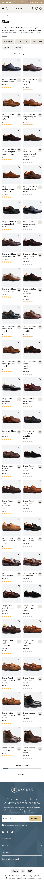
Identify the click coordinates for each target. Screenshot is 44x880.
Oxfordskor (22, 42)
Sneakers (8, 42)
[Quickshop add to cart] (19, 80)
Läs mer (4, 36)
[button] (16, 2)
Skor (8, 16)
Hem (3, 16)
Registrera (35, 818)
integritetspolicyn (21, 825)
